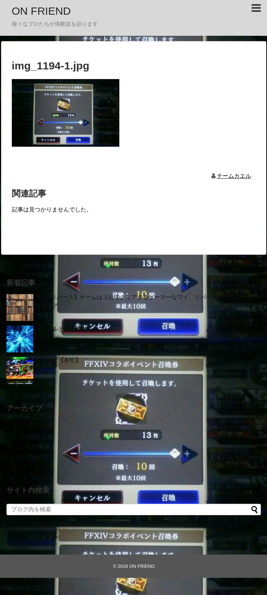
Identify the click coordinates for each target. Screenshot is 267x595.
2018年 (21, 465)
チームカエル (234, 176)
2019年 (21, 458)
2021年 (21, 443)
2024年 (21, 422)
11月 (24, 429)
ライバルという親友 (61, 329)
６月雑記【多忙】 (58, 360)
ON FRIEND (41, 11)
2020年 (21, 450)
